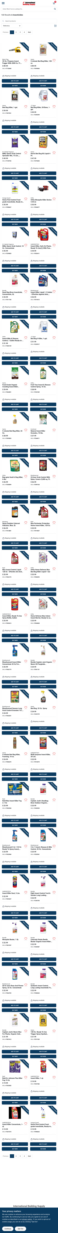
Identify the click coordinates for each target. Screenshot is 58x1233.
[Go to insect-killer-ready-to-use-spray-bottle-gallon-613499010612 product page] (15, 620)
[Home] (29, 3)
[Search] (55, 9)
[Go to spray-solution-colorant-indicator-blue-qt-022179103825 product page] (15, 528)
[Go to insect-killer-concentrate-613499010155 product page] (15, 1128)
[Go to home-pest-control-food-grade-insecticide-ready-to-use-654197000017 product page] (15, 204)
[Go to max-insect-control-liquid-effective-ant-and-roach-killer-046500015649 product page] (15, 574)
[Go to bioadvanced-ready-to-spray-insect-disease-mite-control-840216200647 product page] (15, 851)
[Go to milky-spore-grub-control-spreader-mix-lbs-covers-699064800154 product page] (15, 158)
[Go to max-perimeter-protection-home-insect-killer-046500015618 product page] (43, 528)
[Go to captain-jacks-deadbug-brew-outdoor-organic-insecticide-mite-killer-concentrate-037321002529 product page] (43, 805)
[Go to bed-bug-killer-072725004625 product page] (15, 435)
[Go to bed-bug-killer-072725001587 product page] (15, 111)
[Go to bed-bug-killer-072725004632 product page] (43, 65)
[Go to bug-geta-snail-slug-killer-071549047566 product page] (15, 481)
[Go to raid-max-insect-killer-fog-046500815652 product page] (15, 805)
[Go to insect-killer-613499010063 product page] (43, 1082)
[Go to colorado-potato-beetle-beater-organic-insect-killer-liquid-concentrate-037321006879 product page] (43, 944)
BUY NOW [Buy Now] (15, 85)
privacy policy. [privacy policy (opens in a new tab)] (27, 1219)
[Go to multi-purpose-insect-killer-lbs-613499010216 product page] (43, 759)
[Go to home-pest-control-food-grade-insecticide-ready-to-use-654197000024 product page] (43, 1128)
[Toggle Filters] (55, 26)
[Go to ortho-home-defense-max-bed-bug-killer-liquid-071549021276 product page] (43, 574)
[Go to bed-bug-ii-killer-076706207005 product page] (43, 343)
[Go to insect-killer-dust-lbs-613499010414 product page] (15, 897)
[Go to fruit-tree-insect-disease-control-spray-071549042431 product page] (43, 389)
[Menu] (3, 3)
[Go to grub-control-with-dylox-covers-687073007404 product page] (43, 481)
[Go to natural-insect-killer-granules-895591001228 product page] (43, 435)
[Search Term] (29, 9)
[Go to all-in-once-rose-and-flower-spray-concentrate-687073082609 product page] (15, 990)
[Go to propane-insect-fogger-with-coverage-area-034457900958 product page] (15, 65)
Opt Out (20, 1229)
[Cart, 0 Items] (54, 3)
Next (29, 32)
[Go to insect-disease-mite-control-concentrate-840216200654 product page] (43, 851)
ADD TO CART (15, 81)
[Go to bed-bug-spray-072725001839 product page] (43, 712)
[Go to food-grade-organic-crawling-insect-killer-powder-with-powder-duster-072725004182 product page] (15, 389)
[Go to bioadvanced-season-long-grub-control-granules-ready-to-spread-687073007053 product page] (15, 712)
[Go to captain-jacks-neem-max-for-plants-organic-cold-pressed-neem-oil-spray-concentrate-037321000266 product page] (15, 1036)
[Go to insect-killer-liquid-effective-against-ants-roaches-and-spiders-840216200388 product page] (43, 296)
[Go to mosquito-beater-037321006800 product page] (15, 944)
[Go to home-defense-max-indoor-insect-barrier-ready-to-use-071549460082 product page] (43, 620)
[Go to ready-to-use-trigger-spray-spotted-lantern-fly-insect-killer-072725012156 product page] (43, 1036)
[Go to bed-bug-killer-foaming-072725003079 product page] (15, 759)
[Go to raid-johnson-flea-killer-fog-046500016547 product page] (15, 1082)
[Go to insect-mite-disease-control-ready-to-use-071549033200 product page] (15, 343)
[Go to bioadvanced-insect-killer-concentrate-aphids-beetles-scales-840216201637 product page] (15, 666)
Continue (8, 1229)
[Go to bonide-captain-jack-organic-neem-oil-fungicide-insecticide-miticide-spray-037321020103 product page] (43, 666)
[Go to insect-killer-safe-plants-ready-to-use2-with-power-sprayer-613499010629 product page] (43, 250)
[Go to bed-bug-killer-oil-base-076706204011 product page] (43, 111)
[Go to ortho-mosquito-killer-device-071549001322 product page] (43, 204)
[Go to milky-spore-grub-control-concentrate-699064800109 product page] (15, 250)
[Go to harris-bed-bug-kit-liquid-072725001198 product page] (43, 158)
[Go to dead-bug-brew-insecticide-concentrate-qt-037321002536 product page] (15, 296)
